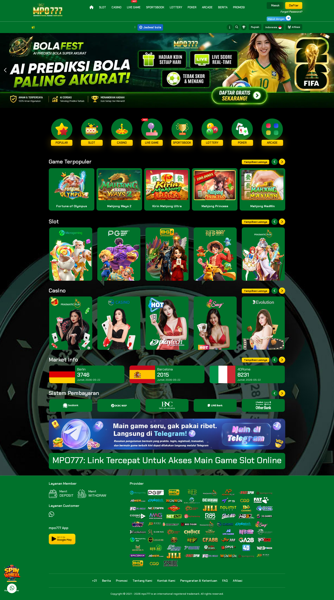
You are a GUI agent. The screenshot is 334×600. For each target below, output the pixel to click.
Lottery (176, 7)
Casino (116, 7)
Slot (102, 7)
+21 (94, 581)
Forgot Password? (291, 11)
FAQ (225, 581)
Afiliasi (294, 27)
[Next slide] (282, 162)
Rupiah (255, 27)
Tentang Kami (142, 581)
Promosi (239, 7)
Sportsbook (155, 7)
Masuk (275, 5)
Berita (222, 7)
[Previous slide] (274, 162)
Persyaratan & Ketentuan (198, 581)
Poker (192, 7)
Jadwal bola (150, 27)
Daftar (293, 5)
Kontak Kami (166, 581)
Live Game (134, 4)
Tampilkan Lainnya (255, 162)
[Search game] (237, 27)
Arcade (207, 7)
